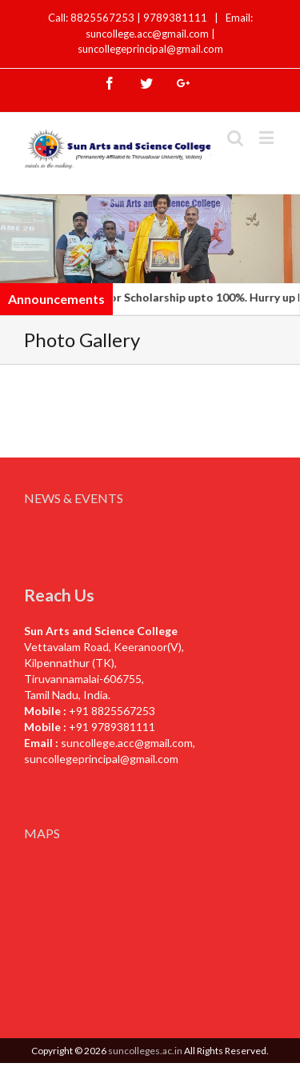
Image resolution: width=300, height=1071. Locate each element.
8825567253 (103, 17)
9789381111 (176, 17)
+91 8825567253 (112, 710)
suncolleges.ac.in (145, 1051)
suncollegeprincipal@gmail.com (150, 48)
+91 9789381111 (112, 726)
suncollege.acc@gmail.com (127, 742)
